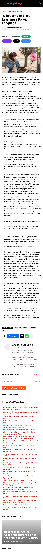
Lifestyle (5, 330)
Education (33, 327)
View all (36, 374)
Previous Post (7, 382)
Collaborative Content (14, 11)
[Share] (39, 29)
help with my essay (8, 108)
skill (26, 159)
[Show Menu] (3, 3)
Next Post (36, 382)
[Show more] (31, 336)
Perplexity (7, 41)
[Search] (40, 3)
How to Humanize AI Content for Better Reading (17, 505)
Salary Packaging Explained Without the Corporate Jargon (21, 480)
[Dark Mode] (36, 3)
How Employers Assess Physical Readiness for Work (19, 429)
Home (4, 11)
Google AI (26, 41)
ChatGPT (26, 36)
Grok (16, 41)
